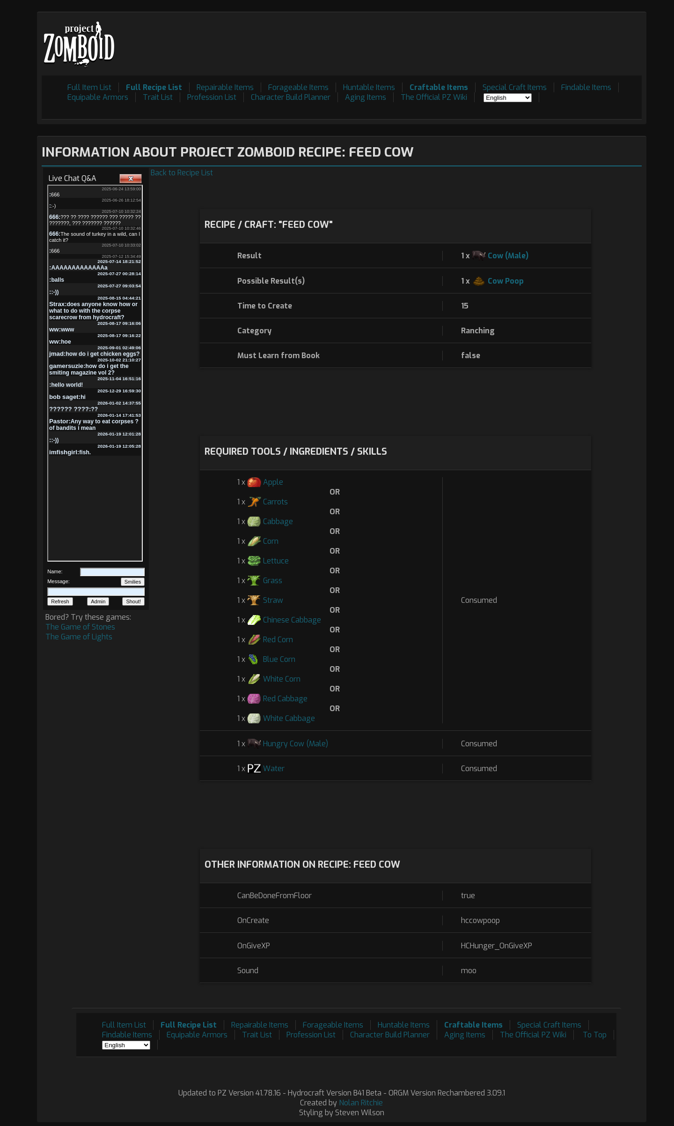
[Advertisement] (471, 38)
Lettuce (276, 561)
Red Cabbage (285, 699)
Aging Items (365, 97)
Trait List (158, 97)
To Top (595, 1035)
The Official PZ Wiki (434, 97)
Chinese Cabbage (292, 620)
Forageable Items (298, 87)
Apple (273, 482)
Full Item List (89, 87)
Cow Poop (506, 281)
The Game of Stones (80, 627)
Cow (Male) (508, 256)
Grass (272, 581)
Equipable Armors (97, 97)
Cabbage (278, 521)
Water (274, 768)
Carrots (275, 502)
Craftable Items (439, 87)
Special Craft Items (515, 87)
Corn (270, 541)
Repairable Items (225, 87)
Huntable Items (369, 87)
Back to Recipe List (182, 173)
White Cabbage (289, 718)
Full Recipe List (154, 87)
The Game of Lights (78, 637)
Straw (273, 600)
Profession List (211, 97)
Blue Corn (279, 659)
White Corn (281, 679)
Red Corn (278, 640)
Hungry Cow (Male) (295, 744)
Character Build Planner (290, 97)
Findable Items (586, 87)
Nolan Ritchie (361, 1103)
